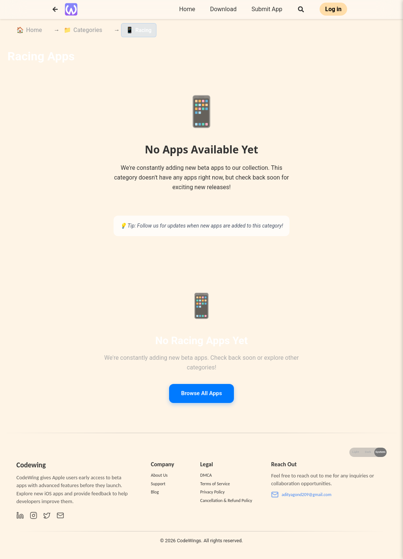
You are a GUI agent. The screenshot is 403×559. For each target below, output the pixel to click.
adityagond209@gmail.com (301, 494)
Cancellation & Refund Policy (226, 500)
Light (355, 452)
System (380, 452)
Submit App (266, 9)
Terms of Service (215, 483)
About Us (159, 475)
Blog (155, 492)
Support (158, 483)
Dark (368, 452)
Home (187, 9)
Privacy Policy (212, 492)
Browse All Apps (201, 393)
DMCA (206, 475)
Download (223, 9)
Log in (333, 9)
